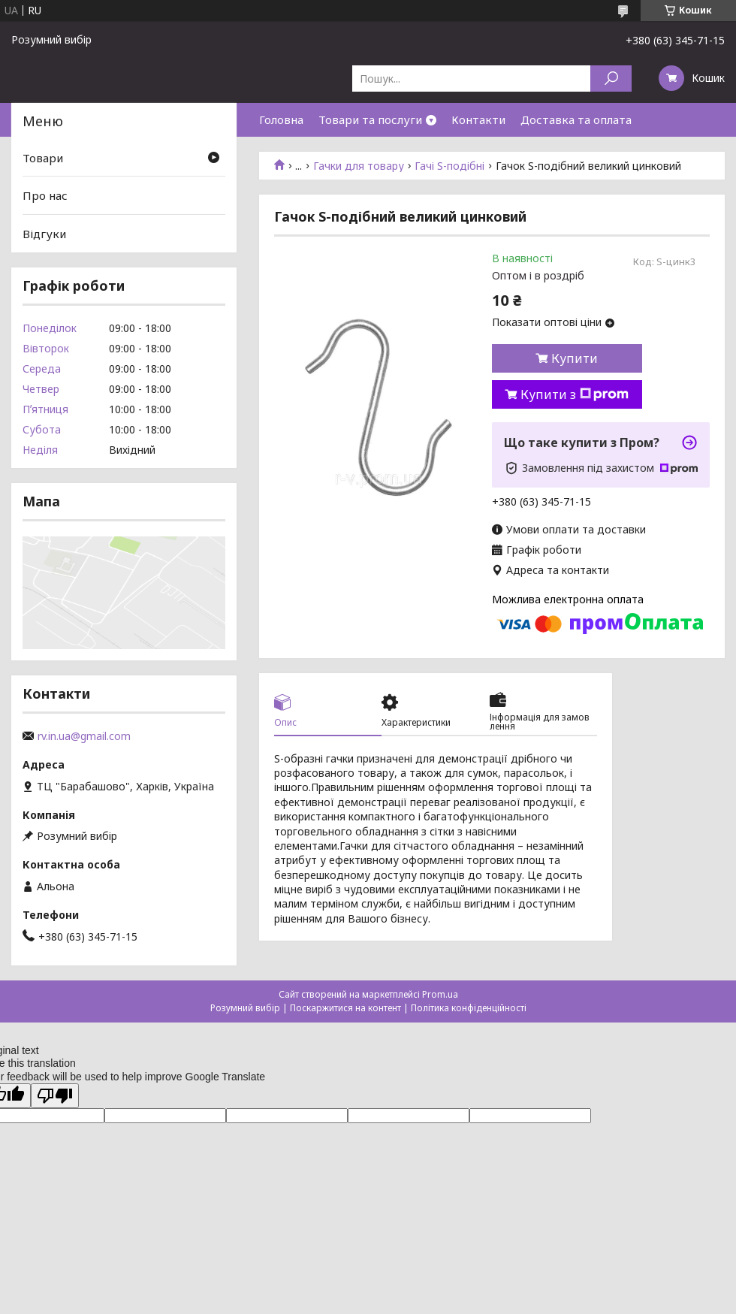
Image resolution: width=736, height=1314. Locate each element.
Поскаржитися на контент (345, 1007)
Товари (43, 157)
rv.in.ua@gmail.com (84, 736)
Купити (574, 358)
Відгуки (44, 233)
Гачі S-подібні (449, 166)
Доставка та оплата (576, 119)
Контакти (478, 119)
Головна (281, 119)
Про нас (45, 195)
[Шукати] (611, 78)
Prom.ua (440, 994)
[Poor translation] (55, 1095)
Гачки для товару (358, 166)
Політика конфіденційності (468, 1007)
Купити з (574, 394)
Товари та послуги (370, 119)
